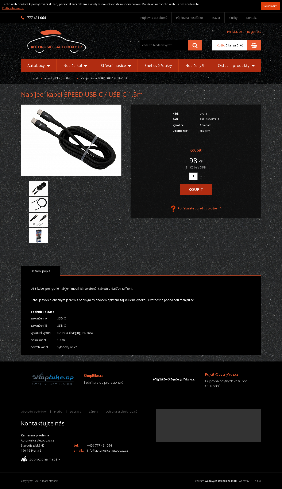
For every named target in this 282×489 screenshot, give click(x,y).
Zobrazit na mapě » (40, 459)
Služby (233, 18)
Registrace (254, 32)
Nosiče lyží (194, 65)
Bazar (216, 18)
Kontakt (251, 18)
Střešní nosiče (116, 65)
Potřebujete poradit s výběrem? (196, 208)
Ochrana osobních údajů (121, 411)
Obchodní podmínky (34, 411)
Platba (58, 411)
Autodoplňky (52, 78)
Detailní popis (40, 271)
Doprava (75, 411)
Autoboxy (38, 65)
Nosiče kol (75, 65)
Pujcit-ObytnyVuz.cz (221, 374)
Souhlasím (270, 6)
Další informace (13, 8)
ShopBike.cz (93, 375)
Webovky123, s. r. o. (250, 481)
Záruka (93, 411)
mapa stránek (50, 481)
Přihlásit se (234, 32)
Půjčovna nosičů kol (190, 18)
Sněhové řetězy (158, 65)
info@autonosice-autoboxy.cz (107, 450)
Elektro (70, 78)
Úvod (34, 78)
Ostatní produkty (236, 65)
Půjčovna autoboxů (153, 18)
